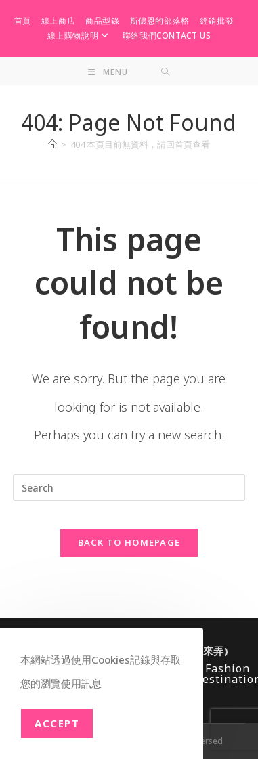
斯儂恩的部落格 (160, 20)
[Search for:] (165, 72)
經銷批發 (217, 20)
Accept (57, 723)
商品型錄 (102, 20)
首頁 (22, 20)
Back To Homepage (129, 542)
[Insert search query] (129, 487)
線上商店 (58, 20)
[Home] (52, 144)
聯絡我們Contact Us (167, 35)
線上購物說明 (79, 35)
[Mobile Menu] (108, 72)
